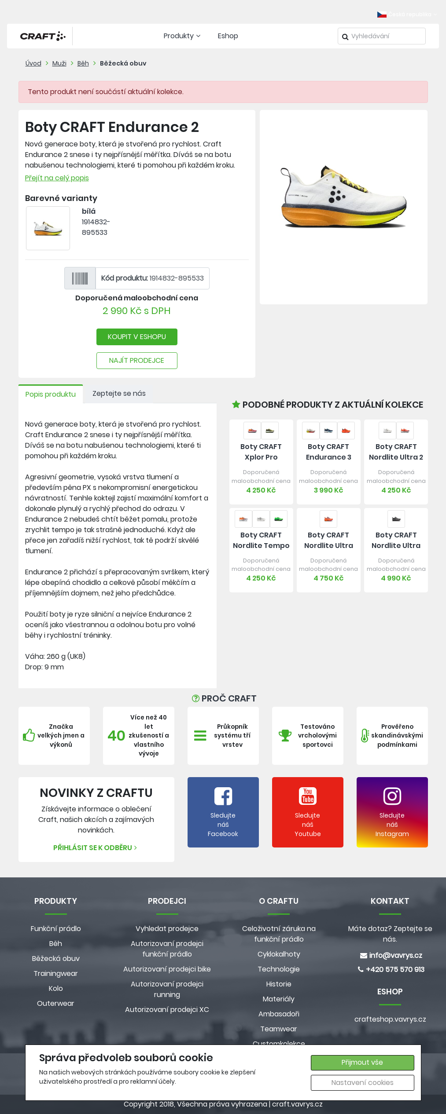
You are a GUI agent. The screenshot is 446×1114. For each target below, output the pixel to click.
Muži (59, 63)
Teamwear (278, 1029)
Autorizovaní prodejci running (167, 989)
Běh (83, 63)
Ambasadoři (278, 1014)
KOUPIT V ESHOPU (137, 337)
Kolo (56, 988)
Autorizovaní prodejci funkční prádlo (167, 949)
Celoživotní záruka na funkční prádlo (279, 934)
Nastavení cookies (363, 1082)
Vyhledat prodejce (167, 929)
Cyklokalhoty (279, 954)
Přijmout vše (362, 1062)
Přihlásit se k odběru (96, 848)
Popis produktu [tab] (51, 394)
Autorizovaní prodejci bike (167, 969)
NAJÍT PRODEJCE (136, 360)
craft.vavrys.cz (297, 1104)
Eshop (228, 36)
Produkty (183, 36)
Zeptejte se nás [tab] (119, 393)
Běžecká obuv (123, 63)
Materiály (279, 999)
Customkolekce (279, 1044)
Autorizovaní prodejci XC (167, 1009)
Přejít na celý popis (57, 178)
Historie (278, 984)
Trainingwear (55, 973)
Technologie (279, 969)
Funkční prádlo (56, 929)
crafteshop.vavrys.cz (390, 1019)
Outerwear (55, 1003)
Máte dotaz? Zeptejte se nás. (390, 934)
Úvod (33, 63)
